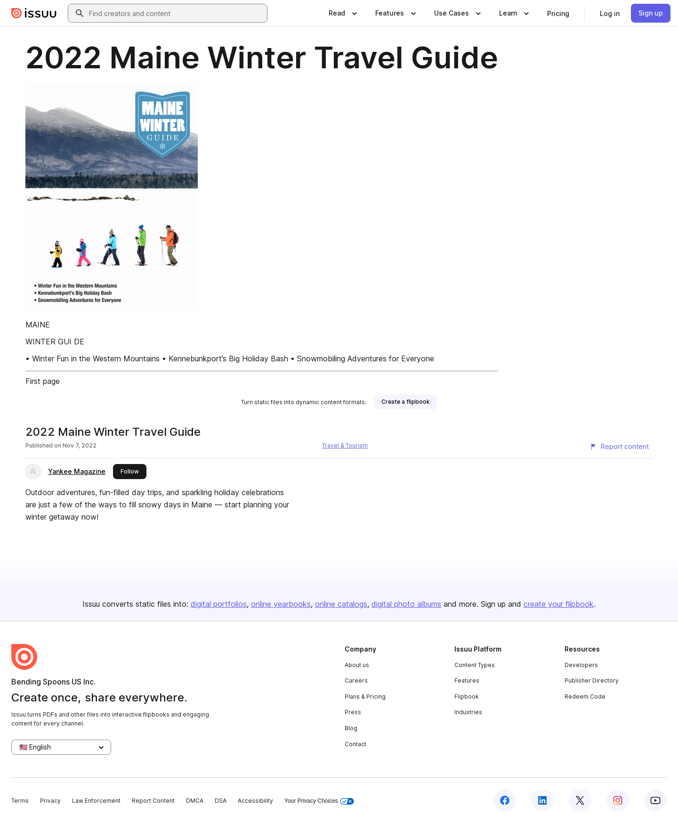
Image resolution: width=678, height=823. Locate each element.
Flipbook (466, 696)
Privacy (50, 800)
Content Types (474, 664)
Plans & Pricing (365, 696)
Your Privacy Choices (319, 801)
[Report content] (619, 446)
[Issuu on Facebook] (504, 800)
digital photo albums (406, 604)
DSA (220, 800)
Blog (351, 728)
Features (466, 680)
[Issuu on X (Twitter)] (580, 800)
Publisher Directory (592, 680)
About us (357, 664)
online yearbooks (281, 604)
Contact (355, 744)
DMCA (194, 800)
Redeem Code (585, 696)
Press (353, 712)
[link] (558, 13)
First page (42, 381)
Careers (356, 680)
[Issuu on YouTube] (655, 800)
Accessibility (255, 800)
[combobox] (176, 13)
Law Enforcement (96, 800)
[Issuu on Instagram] (617, 800)
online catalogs (341, 604)
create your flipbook (559, 604)
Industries (468, 712)
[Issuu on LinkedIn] (542, 800)
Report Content (153, 800)
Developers (581, 664)
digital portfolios (219, 604)
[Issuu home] (34, 13)
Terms (20, 800)
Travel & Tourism (345, 445)
